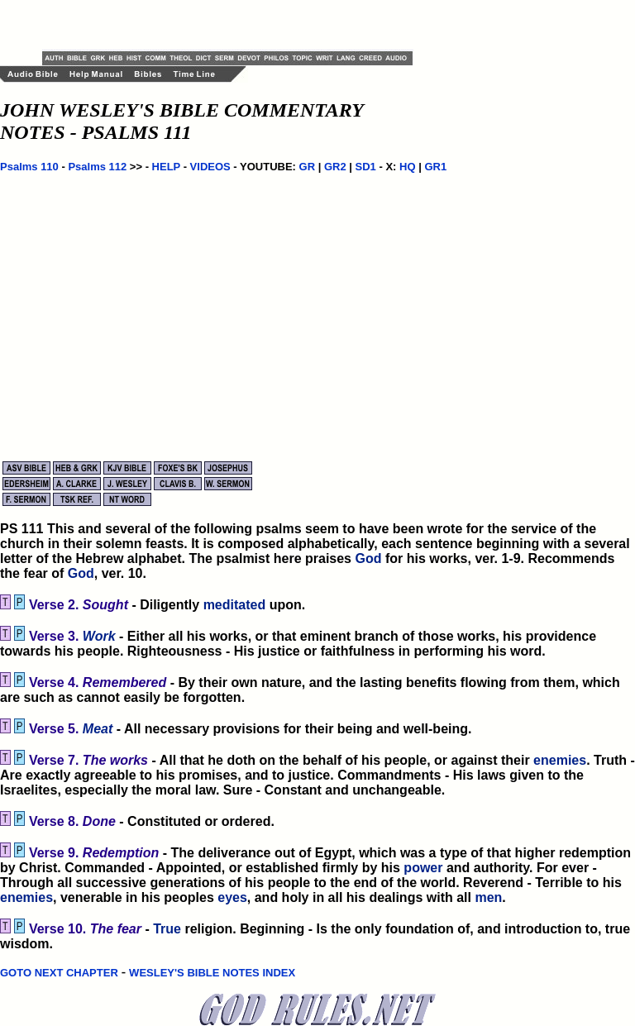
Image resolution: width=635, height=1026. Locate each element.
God (368, 558)
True (167, 929)
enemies (559, 760)
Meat (97, 729)
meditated (234, 605)
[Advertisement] (235, 25)
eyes (232, 897)
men (488, 897)
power (422, 868)
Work (99, 636)
